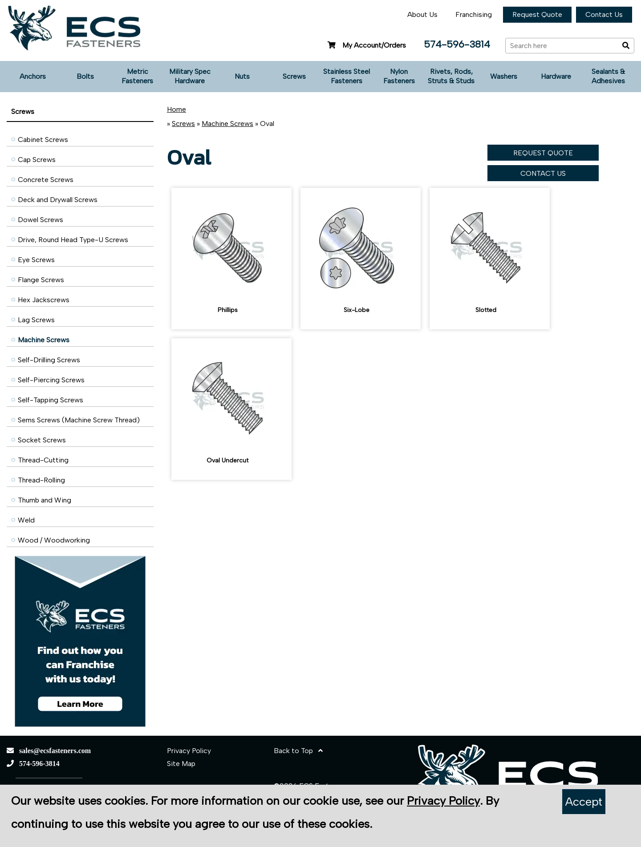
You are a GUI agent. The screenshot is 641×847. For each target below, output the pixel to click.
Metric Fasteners (137, 76)
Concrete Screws (45, 179)
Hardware (556, 76)
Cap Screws (37, 159)
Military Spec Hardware (190, 76)
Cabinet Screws (43, 139)
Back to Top (298, 750)
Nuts (242, 76)
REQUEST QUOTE (543, 153)
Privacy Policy (189, 750)
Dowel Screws (40, 219)
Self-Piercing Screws (51, 380)
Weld (26, 520)
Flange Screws (41, 280)
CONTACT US (543, 173)
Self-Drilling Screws (49, 360)
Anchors (33, 76)
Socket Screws (42, 440)
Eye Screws (36, 259)
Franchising (473, 14)
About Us (422, 14)
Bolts (85, 76)
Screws (294, 76)
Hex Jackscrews (43, 300)
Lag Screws (36, 320)
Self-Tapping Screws (50, 400)
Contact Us (604, 14)
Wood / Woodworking (54, 540)
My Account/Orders (365, 45)
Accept (583, 801)
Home (176, 109)
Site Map (181, 763)
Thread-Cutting (43, 460)
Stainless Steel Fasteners (346, 76)
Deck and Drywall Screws (57, 199)
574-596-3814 (457, 44)
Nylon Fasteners (399, 76)
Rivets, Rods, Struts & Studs (451, 76)
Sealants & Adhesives (608, 76)
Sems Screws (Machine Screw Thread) (79, 420)
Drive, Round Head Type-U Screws (73, 239)
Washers (503, 76)
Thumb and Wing (44, 500)
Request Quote (537, 14)
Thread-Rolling (41, 480)
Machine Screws (43, 340)
